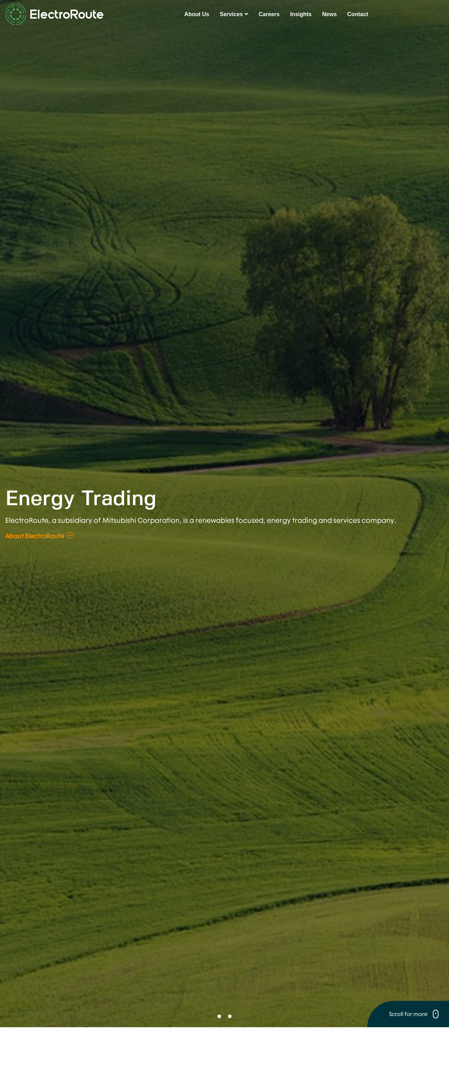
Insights (300, 14)
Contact (357, 14)
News (329, 14)
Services (234, 14)
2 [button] (229, 1016)
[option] (224, 533)
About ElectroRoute (39, 536)
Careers (269, 14)
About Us (196, 14)
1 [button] (219, 1016)
